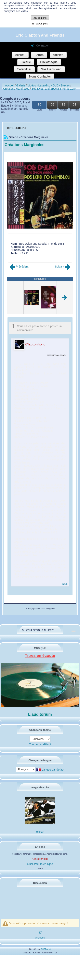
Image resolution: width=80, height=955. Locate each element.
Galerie (26, 62)
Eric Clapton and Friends (40, 35)
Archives (40, 937)
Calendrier (24, 69)
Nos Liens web (51, 69)
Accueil (20, 55)
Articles (58, 55)
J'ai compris (40, 17)
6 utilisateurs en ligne (40, 864)
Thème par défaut (40, 744)
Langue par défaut (53, 769)
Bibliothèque (49, 62)
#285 (65, 583)
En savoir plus (40, 23)
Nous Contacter (40, 76)
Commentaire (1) (21, 256)
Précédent (19, 266)
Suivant (63, 266)
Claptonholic (35, 344)
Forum (39, 55)
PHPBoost (46, 949)
